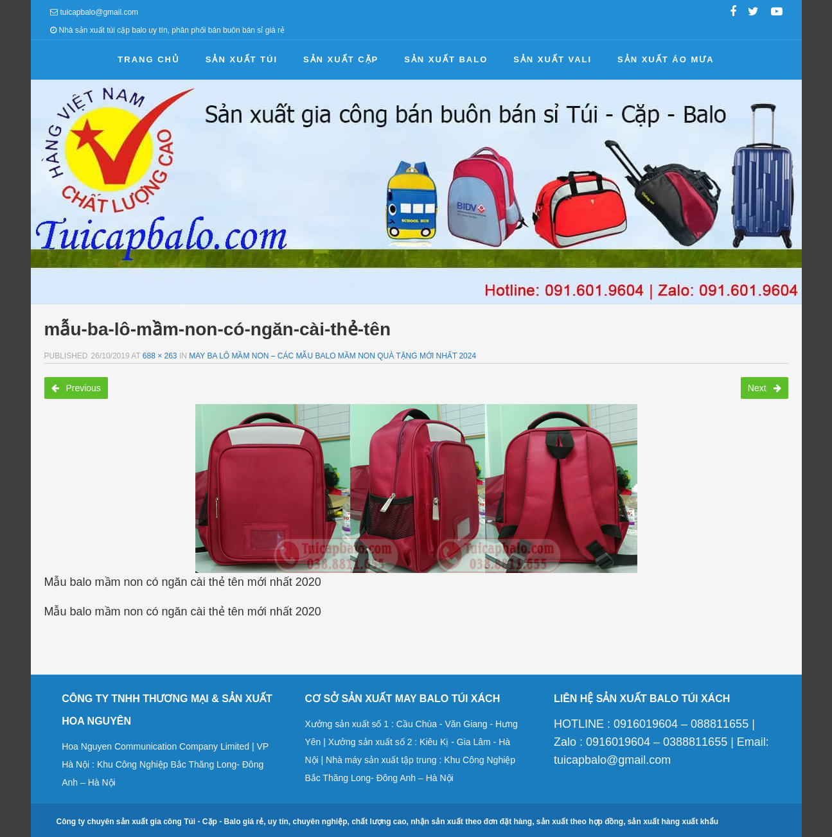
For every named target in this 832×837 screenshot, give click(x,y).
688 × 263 (160, 355)
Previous (76, 388)
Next (764, 388)
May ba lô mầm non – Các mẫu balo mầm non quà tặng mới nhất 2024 (332, 355)
